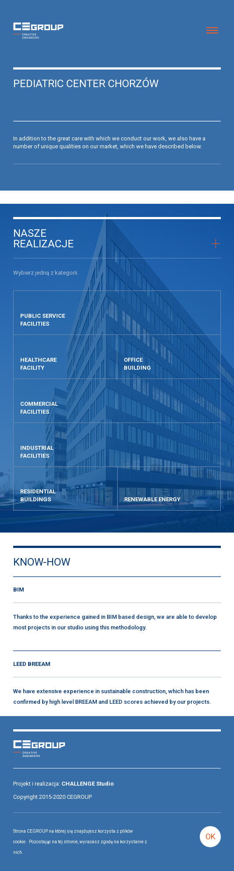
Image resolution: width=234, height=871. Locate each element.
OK (210, 836)
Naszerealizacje (43, 238)
